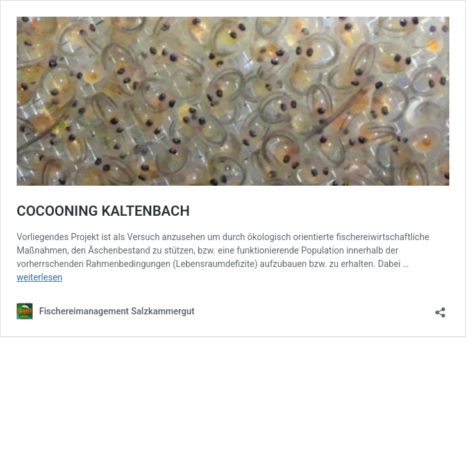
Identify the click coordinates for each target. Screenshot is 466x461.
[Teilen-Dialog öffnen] (440, 308)
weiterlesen (39, 277)
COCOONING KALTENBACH (103, 211)
